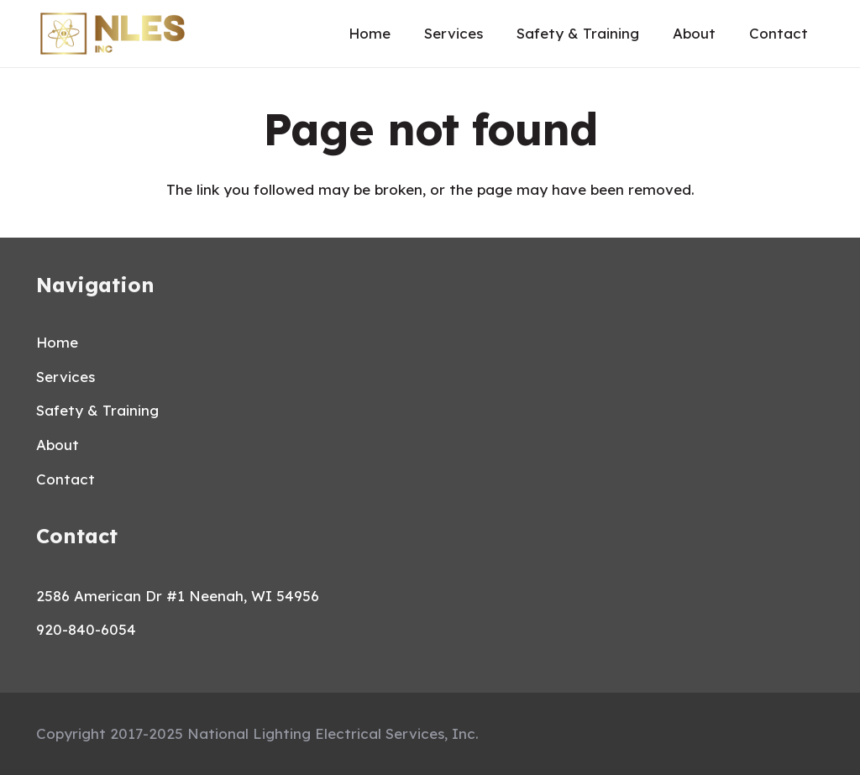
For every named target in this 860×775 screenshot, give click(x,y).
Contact (65, 479)
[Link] (112, 33)
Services (65, 376)
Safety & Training (97, 410)
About (57, 444)
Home (57, 342)
